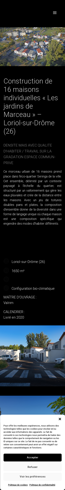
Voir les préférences (32, 476)
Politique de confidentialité (42, 485)
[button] (60, 419)
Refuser (33, 467)
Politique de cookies (18, 485)
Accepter (32, 457)
